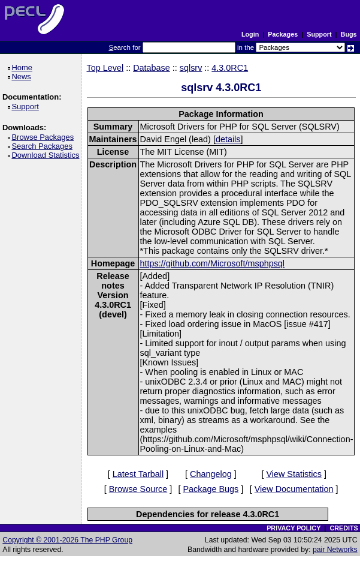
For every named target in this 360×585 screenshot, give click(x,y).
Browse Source (138, 489)
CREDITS (343, 528)
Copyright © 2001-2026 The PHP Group (67, 540)
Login (250, 34)
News (23, 76)
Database (151, 68)
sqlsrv (191, 68)
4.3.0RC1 (229, 68)
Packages (283, 34)
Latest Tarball (138, 474)
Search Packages (43, 146)
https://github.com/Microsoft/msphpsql (212, 263)
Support (319, 34)
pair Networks (335, 549)
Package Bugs (210, 489)
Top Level (105, 68)
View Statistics (294, 474)
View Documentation (294, 489)
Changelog (211, 474)
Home (23, 67)
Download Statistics (47, 155)
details (228, 139)
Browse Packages (44, 137)
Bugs (349, 34)
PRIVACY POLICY (293, 528)
